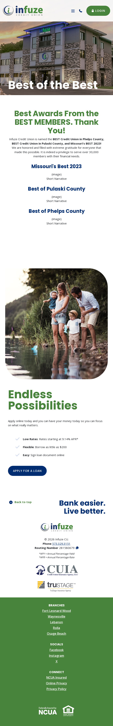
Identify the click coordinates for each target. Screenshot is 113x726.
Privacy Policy (56, 689)
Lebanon (56, 622)
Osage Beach (56, 633)
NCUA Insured (56, 677)
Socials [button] (56, 644)
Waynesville (56, 616)
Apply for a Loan (30, 471)
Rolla (56, 628)
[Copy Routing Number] (77, 548)
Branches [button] (57, 605)
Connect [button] (56, 672)
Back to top (20, 502)
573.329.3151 (61, 543)
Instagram (56, 656)
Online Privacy (56, 683)
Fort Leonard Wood (56, 611)
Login (98, 11)
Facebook (57, 650)
